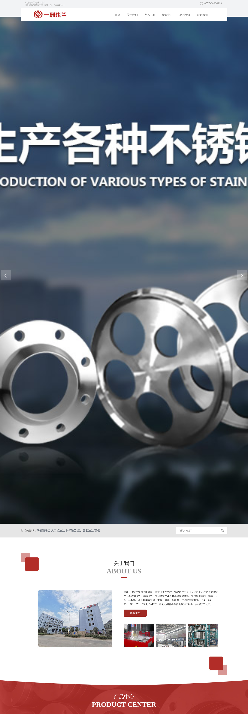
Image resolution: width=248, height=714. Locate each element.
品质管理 (184, 14)
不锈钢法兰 (43, 530)
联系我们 (202, 14)
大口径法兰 (58, 530)
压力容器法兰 (85, 530)
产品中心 (149, 14)
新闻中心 (167, 14)
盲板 (97, 530)
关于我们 (132, 14)
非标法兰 (70, 530)
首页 (117, 14)
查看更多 (135, 613)
